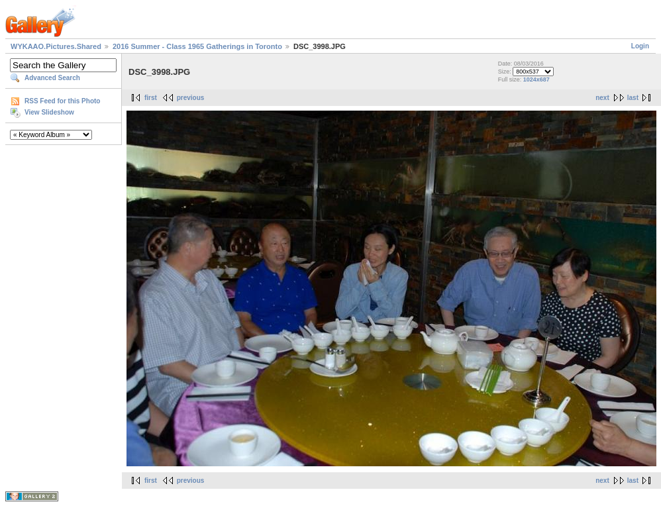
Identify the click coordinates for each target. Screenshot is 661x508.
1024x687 (536, 79)
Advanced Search (52, 77)
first (150, 97)
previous (191, 97)
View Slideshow (49, 112)
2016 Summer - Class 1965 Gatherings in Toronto (197, 46)
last (632, 97)
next (602, 97)
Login (640, 46)
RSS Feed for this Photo (62, 101)
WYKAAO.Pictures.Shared (56, 46)
